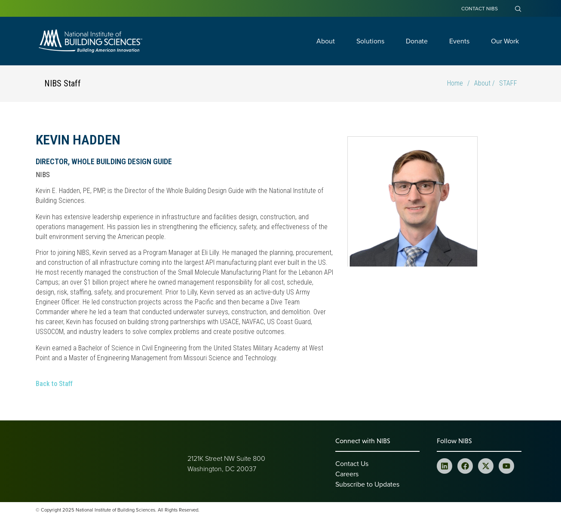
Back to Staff (54, 384)
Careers (347, 473)
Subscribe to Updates (367, 484)
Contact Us (351, 463)
